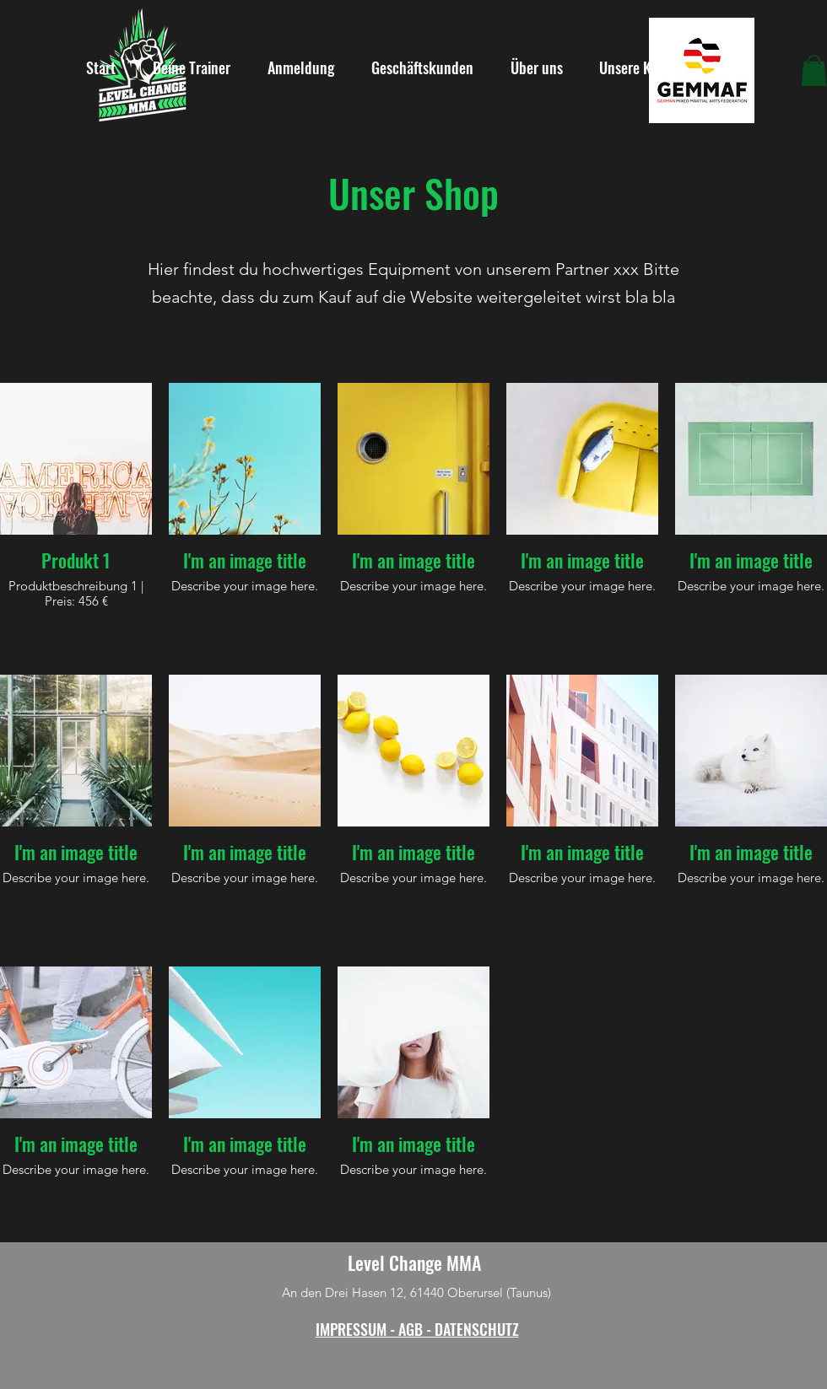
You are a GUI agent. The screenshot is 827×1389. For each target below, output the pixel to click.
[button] (814, 70)
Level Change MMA (414, 1262)
